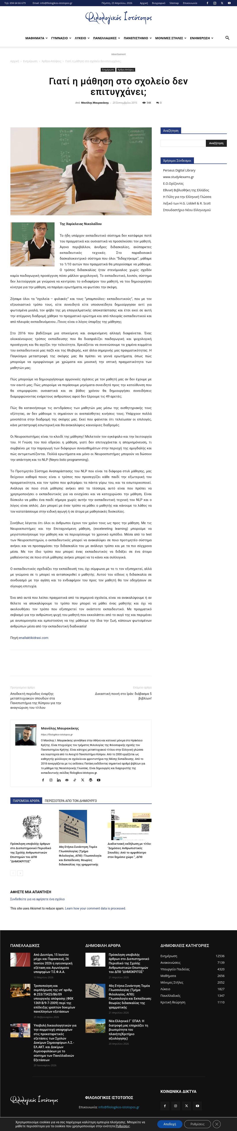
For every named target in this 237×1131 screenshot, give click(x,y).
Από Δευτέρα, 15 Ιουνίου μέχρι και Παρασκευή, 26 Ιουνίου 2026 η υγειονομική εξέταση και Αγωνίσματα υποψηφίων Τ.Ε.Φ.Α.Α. (53, 963)
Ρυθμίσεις (123, 1126)
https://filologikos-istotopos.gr (57, 734)
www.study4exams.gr (178, 177)
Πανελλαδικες (106, 38)
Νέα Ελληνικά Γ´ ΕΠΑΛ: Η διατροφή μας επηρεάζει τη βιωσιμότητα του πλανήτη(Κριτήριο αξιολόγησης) (128, 1029)
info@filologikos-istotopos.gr (56, 3)
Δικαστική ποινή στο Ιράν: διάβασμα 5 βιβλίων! (123, 696)
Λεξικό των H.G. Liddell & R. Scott (187, 203)
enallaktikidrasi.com (33, 638)
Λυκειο (82, 38)
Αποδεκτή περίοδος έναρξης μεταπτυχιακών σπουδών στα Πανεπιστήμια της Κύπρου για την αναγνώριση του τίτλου (35, 701)
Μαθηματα (36, 38)
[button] (227, 38)
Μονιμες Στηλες (171, 38)
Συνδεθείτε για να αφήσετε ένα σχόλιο (37, 899)
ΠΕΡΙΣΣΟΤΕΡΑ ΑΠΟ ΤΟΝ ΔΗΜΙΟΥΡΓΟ (71, 801)
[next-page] (20, 873)
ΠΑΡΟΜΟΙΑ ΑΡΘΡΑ (26, 801)
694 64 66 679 (17, 3)
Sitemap (174, 3)
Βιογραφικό (158, 3)
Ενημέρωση (30, 61)
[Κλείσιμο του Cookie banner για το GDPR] (217, 1124)
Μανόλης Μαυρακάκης (95, 102)
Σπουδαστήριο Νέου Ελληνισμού (187, 210)
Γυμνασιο (61, 38)
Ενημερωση (201, 38)
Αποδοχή (169, 1124)
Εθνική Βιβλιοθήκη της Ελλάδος (186, 190)
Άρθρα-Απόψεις (51, 61)
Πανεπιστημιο (138, 38)
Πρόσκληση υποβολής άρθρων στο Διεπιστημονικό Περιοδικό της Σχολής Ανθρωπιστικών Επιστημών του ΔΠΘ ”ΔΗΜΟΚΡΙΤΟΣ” (30, 852)
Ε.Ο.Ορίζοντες (173, 183)
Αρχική (144, 3)
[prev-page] (13, 873)
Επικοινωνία (190, 3)
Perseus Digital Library (179, 170)
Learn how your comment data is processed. (95, 908)
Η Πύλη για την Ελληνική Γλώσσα (187, 197)
